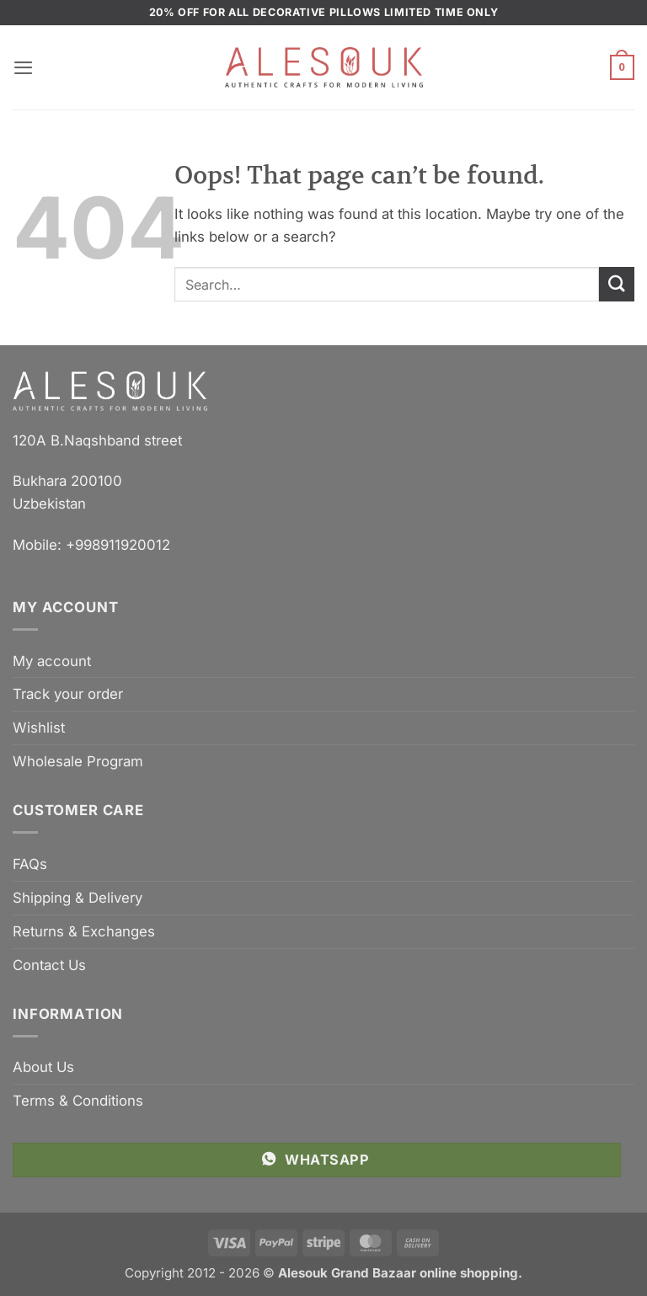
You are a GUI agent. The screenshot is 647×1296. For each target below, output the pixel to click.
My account (52, 661)
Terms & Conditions (78, 1100)
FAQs (30, 864)
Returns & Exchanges (84, 931)
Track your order (68, 693)
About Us (43, 1067)
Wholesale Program (78, 761)
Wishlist (39, 727)
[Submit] (616, 284)
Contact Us (49, 965)
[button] (24, 67)
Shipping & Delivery (77, 897)
